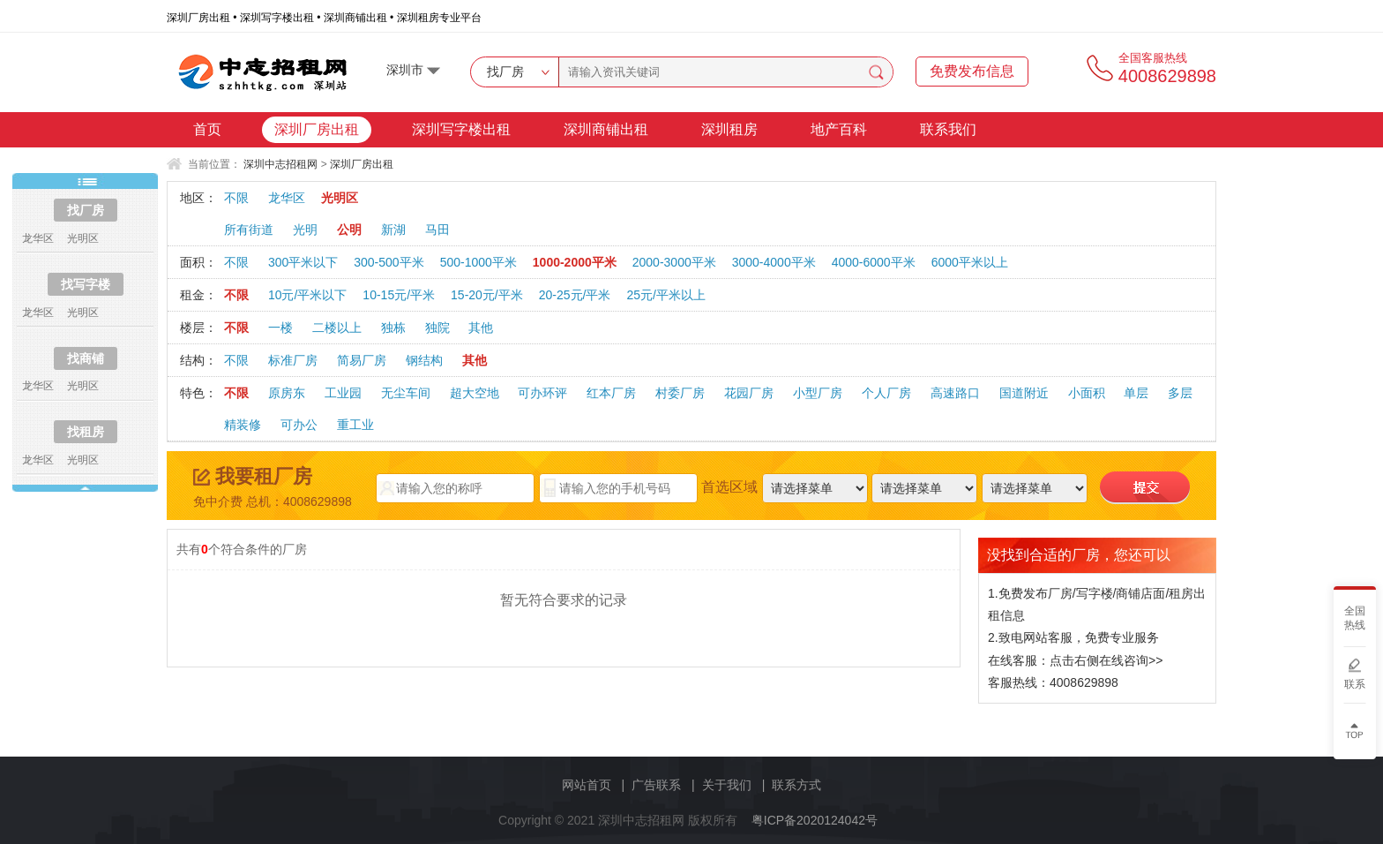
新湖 (393, 229)
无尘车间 (405, 393)
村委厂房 (680, 393)
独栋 (393, 327)
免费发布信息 (972, 71)
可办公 (299, 425)
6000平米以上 (969, 262)
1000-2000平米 (575, 262)
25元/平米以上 (665, 295)
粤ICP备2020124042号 (814, 820)
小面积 (1086, 393)
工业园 (343, 393)
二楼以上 (337, 327)
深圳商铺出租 (606, 129)
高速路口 (955, 393)
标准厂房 (293, 360)
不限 (236, 198)
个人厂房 (886, 393)
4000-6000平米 (874, 262)
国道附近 (1024, 393)
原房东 (286, 393)
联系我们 (948, 129)
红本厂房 (611, 393)
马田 (437, 229)
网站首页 (586, 785)
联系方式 (796, 785)
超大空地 (474, 393)
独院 (437, 327)
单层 (1136, 393)
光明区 (339, 198)
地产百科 (839, 129)
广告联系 (656, 785)
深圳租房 (729, 129)
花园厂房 (749, 393)
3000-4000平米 (774, 262)
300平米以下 (303, 262)
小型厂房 (817, 393)
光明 (305, 229)
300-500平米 (388, 262)
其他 (480, 327)
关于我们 (726, 785)
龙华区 (286, 198)
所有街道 (248, 229)
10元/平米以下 (307, 295)
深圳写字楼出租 (461, 129)
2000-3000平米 (674, 262)
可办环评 (542, 393)
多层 (1180, 393)
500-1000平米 (478, 262)
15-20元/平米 (487, 295)
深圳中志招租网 (280, 164)
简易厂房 (361, 360)
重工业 (355, 425)
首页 (207, 129)
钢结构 (424, 360)
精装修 (242, 425)
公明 (349, 229)
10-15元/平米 (399, 295)
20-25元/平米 (575, 295)
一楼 (280, 327)
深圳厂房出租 (316, 129)
